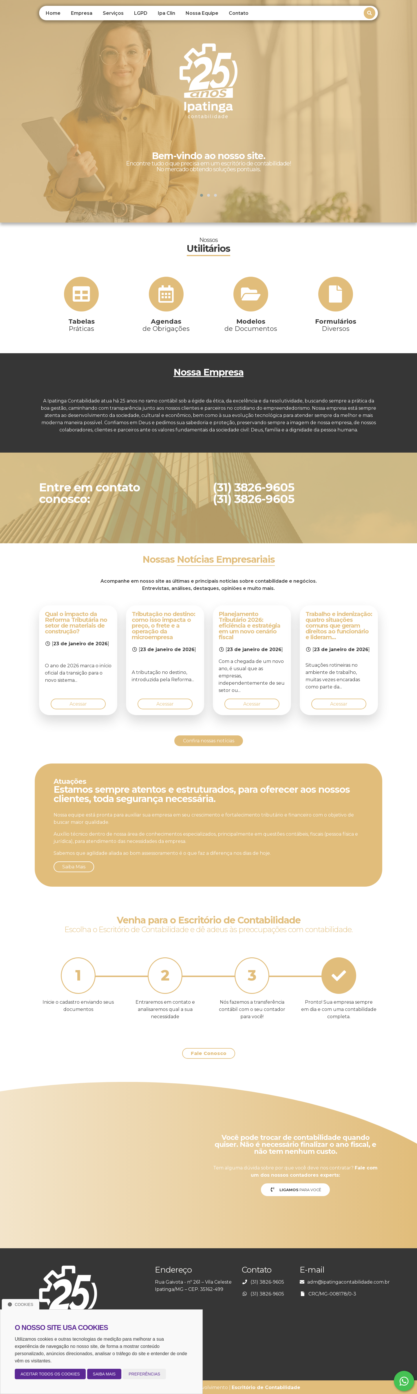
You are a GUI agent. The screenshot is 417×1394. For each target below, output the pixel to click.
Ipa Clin (166, 13)
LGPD (140, 13)
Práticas (81, 325)
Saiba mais (104, 1374)
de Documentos (250, 325)
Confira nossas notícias (208, 741)
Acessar (78, 704)
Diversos (335, 325)
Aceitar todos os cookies (50, 1374)
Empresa (81, 13)
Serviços (113, 13)
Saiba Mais (73, 867)
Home (53, 13)
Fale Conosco (208, 1053)
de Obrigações (166, 325)
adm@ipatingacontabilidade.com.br (348, 1282)
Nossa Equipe (202, 13)
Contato (238, 13)
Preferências (144, 1374)
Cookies (20, 1304)
